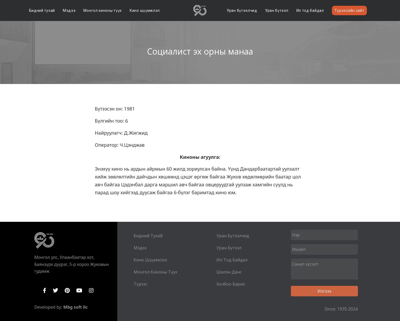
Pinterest (67, 290)
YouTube (79, 290)
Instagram (91, 290)
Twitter (55, 290)
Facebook (44, 290)
